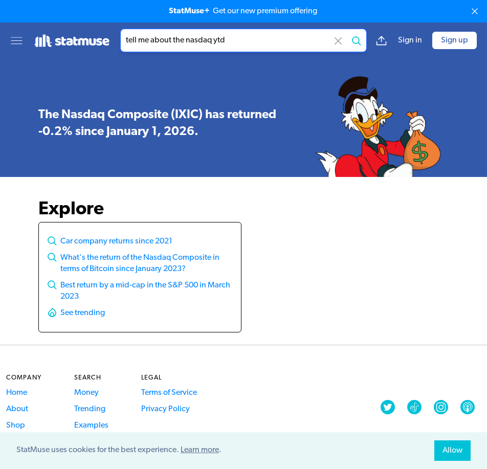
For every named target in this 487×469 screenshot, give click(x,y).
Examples (91, 425)
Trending (89, 409)
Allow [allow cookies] (452, 450)
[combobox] (243, 40)
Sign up (454, 40)
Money (86, 393)
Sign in (410, 40)
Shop (15, 425)
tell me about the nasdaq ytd (243, 40)
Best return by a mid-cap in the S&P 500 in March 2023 (145, 291)
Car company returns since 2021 (116, 241)
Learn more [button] (200, 450)
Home (16, 393)
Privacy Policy (165, 409)
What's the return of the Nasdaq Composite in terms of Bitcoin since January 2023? (139, 263)
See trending (82, 313)
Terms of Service (169, 393)
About (17, 409)
